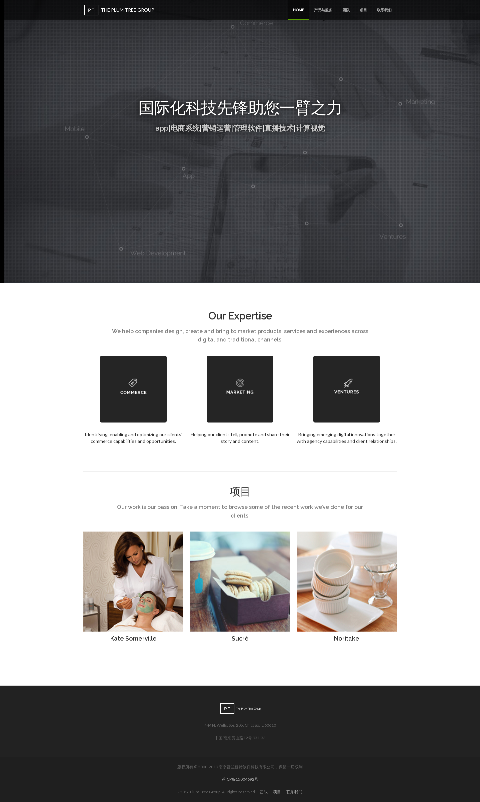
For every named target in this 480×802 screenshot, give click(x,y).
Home (298, 10)
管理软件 (247, 128)
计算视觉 (310, 128)
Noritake (346, 638)
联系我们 (384, 10)
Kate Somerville (133, 638)
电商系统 (185, 128)
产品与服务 (323, 14)
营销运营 (216, 128)
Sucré (240, 638)
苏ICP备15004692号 (240, 779)
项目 (363, 10)
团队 (346, 10)
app (161, 128)
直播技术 (279, 128)
